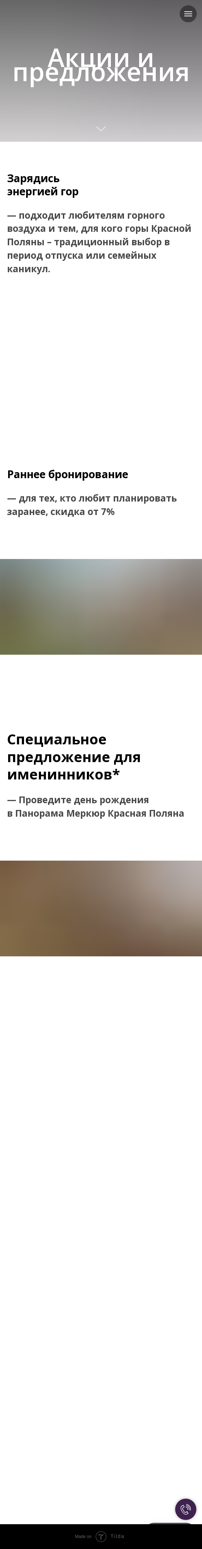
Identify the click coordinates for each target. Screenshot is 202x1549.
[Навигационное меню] (188, 13)
